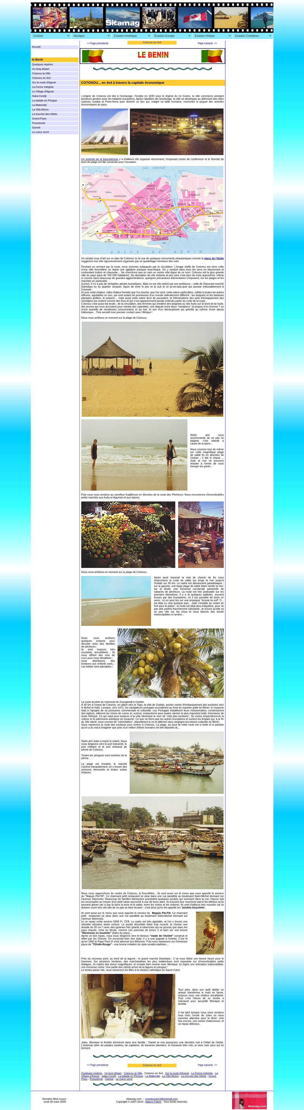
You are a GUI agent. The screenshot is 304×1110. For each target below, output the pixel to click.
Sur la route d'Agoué (44, 82)
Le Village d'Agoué (43, 91)
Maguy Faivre (153, 1101)
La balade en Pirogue (44, 100)
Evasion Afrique (204, 36)
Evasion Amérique (125, 36)
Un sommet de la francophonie (99, 159)
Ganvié (36, 127)
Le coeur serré (40, 132)
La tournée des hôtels (44, 114)
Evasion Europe (164, 36)
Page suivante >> (207, 43)
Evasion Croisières (247, 36)
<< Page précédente (98, 43)
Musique (79, 36)
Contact (38, 36)
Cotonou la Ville (41, 73)
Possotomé (38, 123)
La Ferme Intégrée (43, 86)
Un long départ (40, 68)
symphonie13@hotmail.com (161, 1098)
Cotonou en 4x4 (41, 77)
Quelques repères (42, 64)
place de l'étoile (214, 258)
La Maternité (39, 105)
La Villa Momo (40, 109)
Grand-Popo (39, 118)
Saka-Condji (39, 95)
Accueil (36, 46)
